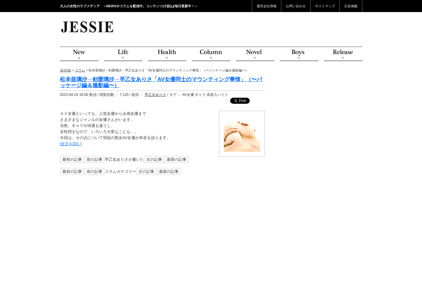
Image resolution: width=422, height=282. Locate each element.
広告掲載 (351, 6)
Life (123, 54)
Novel (255, 54)
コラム (80, 70)
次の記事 (154, 159)
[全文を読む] (71, 143)
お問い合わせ (296, 6)
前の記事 (94, 159)
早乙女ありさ (155, 95)
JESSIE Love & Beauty (88, 26)
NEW (79, 54)
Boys (299, 54)
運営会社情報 (267, 6)
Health (167, 54)
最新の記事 (176, 159)
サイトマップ (325, 6)
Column (211, 54)
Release (343, 54)
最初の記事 (72, 159)
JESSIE (65, 70)
